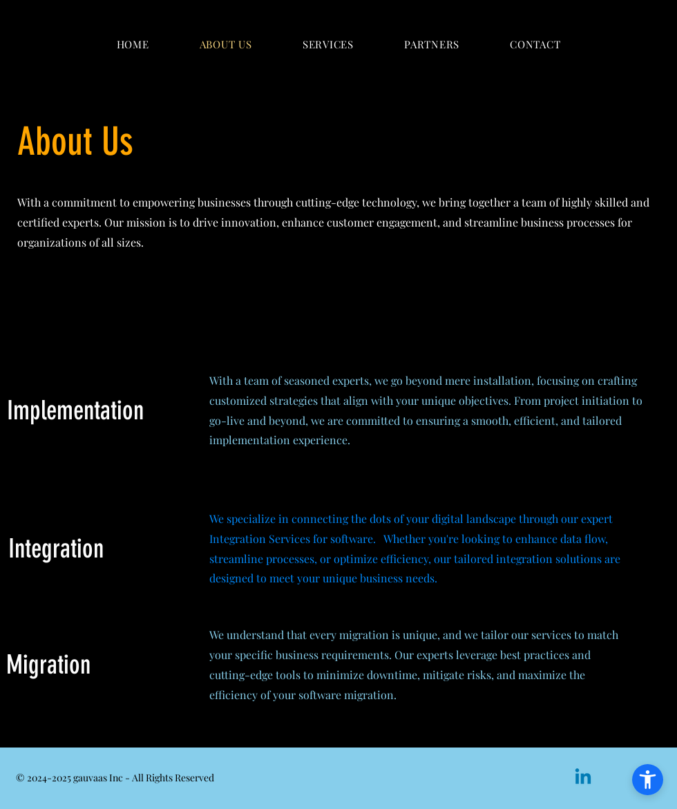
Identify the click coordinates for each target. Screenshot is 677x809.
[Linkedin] (583, 778)
